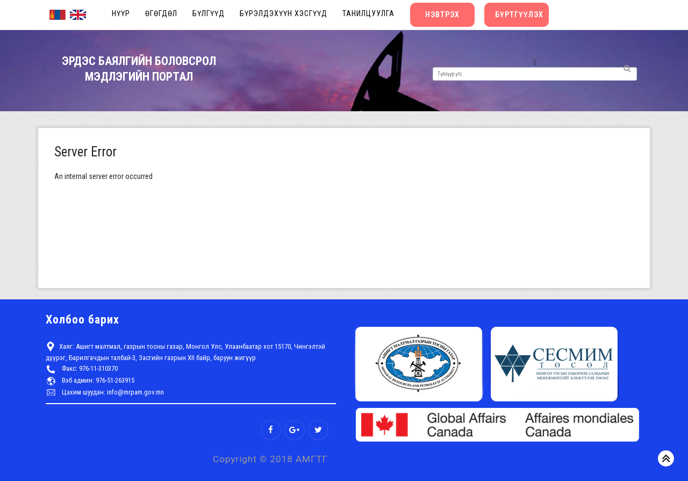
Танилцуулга (368, 13)
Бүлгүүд (208, 13)
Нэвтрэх (442, 14)
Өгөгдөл (161, 13)
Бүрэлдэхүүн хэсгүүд (283, 13)
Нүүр (121, 13)
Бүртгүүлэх (519, 14)
